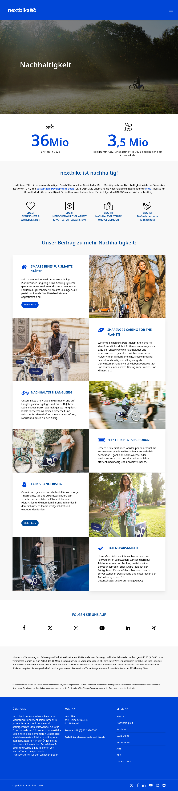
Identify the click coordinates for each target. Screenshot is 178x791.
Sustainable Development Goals (55, 188)
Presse (120, 716)
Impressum (123, 742)
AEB (118, 755)
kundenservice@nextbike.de (89, 737)
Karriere (121, 729)
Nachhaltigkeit (124, 722)
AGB (118, 748)
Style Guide (122, 735)
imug (148, 188)
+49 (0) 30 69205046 (85, 730)
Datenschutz (123, 761)
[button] (171, 10)
